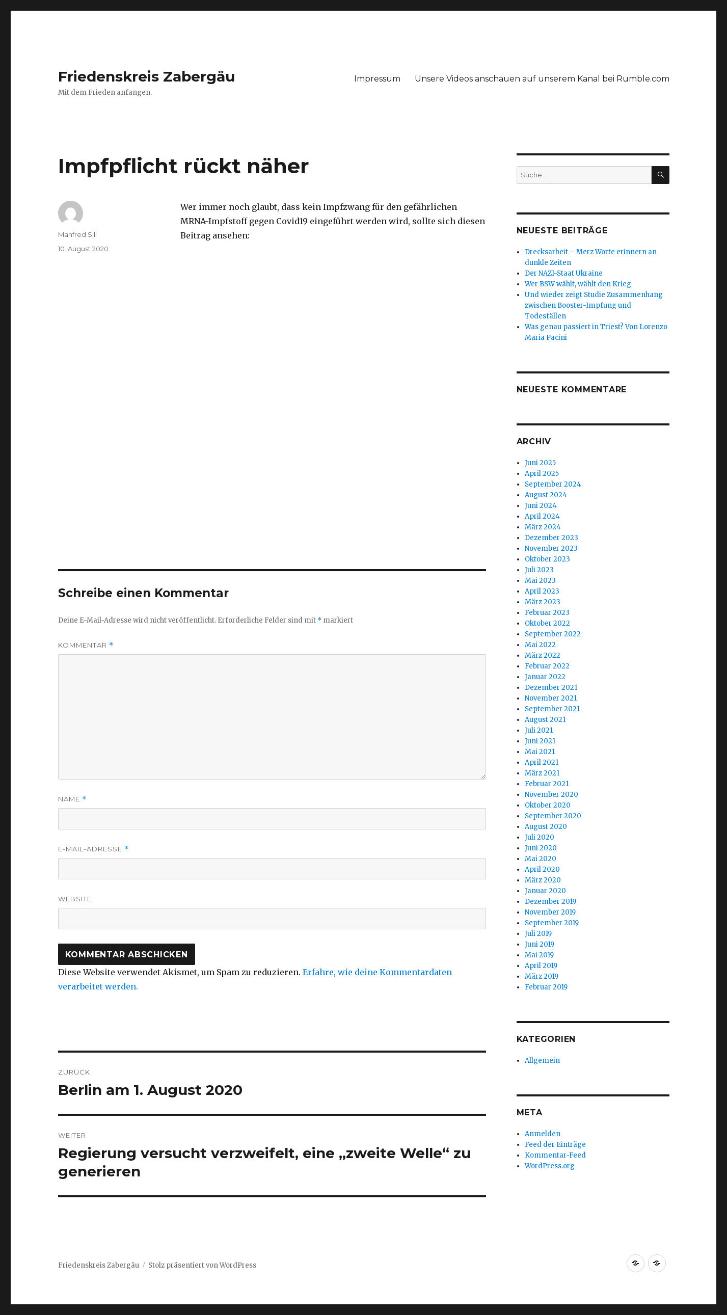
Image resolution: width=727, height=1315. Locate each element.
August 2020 (546, 826)
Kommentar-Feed (555, 1155)
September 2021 (552, 709)
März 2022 (542, 655)
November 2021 (551, 698)
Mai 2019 (539, 955)
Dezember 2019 (550, 901)
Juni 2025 (540, 463)
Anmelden (542, 1134)
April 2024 (542, 516)
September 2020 (553, 816)
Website (75, 899)
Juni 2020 (541, 848)
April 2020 (542, 869)
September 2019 (552, 923)
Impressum (377, 79)
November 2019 (550, 912)
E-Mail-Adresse (93, 849)
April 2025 (542, 473)
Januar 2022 (545, 677)
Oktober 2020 (548, 805)
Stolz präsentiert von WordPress (202, 1265)
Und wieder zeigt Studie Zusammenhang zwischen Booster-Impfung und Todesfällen (594, 305)
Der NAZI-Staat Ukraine (564, 273)
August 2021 (545, 719)
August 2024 (546, 495)
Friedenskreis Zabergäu (146, 76)
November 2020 (551, 794)
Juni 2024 (541, 505)
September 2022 (553, 634)
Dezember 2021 (551, 687)
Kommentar (86, 645)
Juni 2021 (540, 741)
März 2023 (542, 602)
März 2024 (543, 527)
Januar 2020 (545, 891)
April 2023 (542, 591)
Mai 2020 (540, 858)
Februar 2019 (546, 987)
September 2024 (553, 484)
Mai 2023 (540, 580)
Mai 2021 (540, 751)
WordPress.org (550, 1166)
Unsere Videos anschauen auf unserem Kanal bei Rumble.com (542, 79)
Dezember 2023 (551, 537)
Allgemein (542, 1060)
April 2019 (541, 965)
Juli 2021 (539, 730)
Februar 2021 (547, 784)
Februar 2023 (547, 612)
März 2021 (542, 773)
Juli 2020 (539, 837)
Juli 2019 (538, 933)
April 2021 (541, 762)
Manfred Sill (77, 234)
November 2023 (551, 548)
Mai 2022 (540, 644)
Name (72, 799)
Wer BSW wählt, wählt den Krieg (578, 284)
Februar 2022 (547, 666)
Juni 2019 (539, 944)
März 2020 (543, 880)
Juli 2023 (539, 570)
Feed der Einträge (555, 1144)
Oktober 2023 (547, 559)
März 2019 (541, 976)
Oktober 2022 (547, 623)
